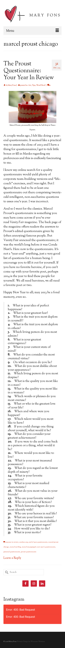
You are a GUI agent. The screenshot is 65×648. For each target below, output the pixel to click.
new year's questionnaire (46, 547)
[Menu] (32, 30)
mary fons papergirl (29, 547)
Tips (33, 85)
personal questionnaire (11, 551)
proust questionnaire (28, 551)
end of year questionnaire (38, 542)
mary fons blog (15, 547)
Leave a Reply (12, 558)
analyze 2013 (23, 542)
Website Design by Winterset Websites (31, 641)
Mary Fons (12, 85)
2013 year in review (11, 542)
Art (29, 85)
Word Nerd (40, 85)
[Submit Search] (6, 572)
